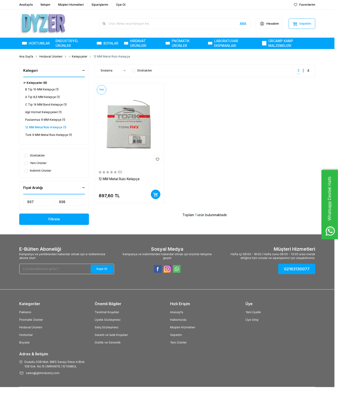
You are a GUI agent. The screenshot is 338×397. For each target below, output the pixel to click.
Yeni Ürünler (178, 342)
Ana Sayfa (26, 56)
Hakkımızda (178, 319)
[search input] (174, 23)
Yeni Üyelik (253, 312)
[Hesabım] (269, 23)
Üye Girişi (252, 319)
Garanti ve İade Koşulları (111, 335)
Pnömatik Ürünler (31, 319)
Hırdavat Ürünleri (50, 56)
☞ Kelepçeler (78, 56)
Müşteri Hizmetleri (182, 327)
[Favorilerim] (304, 5)
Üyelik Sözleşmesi (107, 319)
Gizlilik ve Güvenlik (108, 342)
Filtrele (54, 219)
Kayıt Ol (102, 269)
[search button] (243, 23)
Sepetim (176, 335)
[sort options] (114, 70)
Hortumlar (26, 335)
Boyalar (24, 342)
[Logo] (47, 23)
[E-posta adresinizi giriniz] (66, 269)
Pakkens (25, 312)
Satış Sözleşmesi (106, 327)
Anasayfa (176, 312)
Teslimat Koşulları (107, 312)
